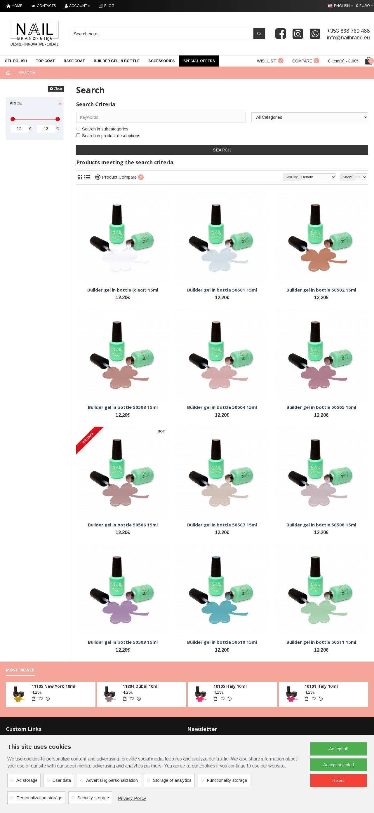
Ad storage (26, 780)
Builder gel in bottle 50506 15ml (123, 525)
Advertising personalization (112, 780)
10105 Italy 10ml (230, 686)
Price (16, 103)
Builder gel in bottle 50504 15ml (222, 407)
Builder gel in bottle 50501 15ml (222, 290)
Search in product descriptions (108, 135)
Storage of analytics (172, 780)
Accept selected (338, 764)
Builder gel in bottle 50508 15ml (321, 525)
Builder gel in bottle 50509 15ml (123, 642)
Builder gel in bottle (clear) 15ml (122, 290)
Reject (338, 780)
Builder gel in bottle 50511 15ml (321, 642)
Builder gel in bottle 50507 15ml (222, 525)
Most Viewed (20, 670)
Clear (58, 88)
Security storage (93, 797)
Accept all (338, 748)
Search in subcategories (102, 128)
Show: (348, 177)
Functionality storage (227, 780)
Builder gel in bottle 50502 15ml (321, 290)
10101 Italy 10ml (321, 686)
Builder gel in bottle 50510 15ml (222, 642)
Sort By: (292, 177)
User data (62, 780)
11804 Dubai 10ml (141, 686)
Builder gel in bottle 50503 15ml (123, 407)
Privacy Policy (132, 798)
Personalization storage (39, 797)
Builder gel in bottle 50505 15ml (321, 407)
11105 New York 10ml (53, 686)
